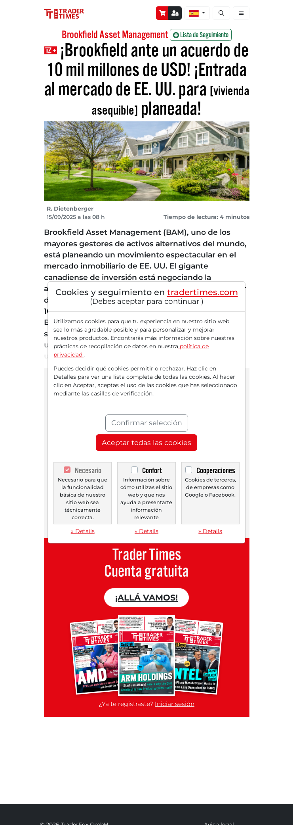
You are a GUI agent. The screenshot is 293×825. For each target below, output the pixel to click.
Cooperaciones (215, 470)
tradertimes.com (202, 292)
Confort (152, 470)
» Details (83, 531)
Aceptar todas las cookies (146, 442)
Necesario (88, 470)
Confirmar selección (146, 422)
